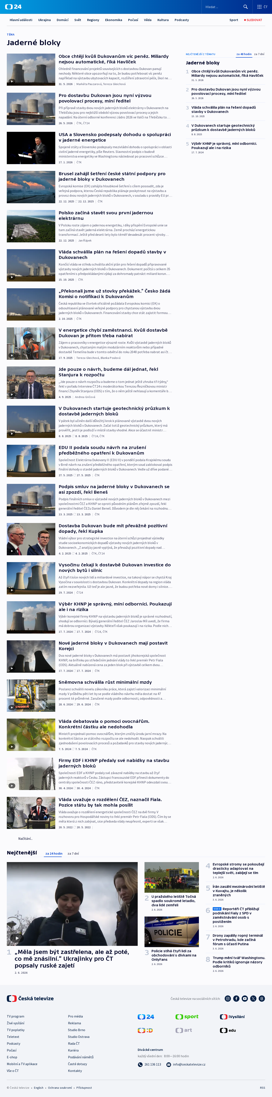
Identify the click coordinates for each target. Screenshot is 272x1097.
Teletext (13, 1036)
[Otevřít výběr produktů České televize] (262, 7)
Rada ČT (74, 1043)
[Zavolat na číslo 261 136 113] (149, 1064)
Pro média (75, 1016)
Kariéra (73, 1050)
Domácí (62, 20)
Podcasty (182, 20)
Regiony (93, 20)
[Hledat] (245, 7)
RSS (262, 1088)
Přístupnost (84, 1088)
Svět (77, 20)
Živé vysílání (15, 1023)
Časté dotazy (77, 1064)
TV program (15, 1016)
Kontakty (75, 1071)
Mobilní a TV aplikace (22, 1064)
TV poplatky (15, 1030)
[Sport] (234, 20)
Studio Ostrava (78, 1036)
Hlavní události (21, 20)
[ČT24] (13, 6)
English (38, 1088)
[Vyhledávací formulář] (227, 7)
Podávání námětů (81, 1057)
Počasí (133, 20)
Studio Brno (76, 1030)
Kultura (163, 20)
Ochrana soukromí (60, 1088)
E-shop (12, 1057)
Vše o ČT (13, 1071)
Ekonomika (113, 20)
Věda (148, 20)
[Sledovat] (253, 20)
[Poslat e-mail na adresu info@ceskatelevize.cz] (185, 1064)
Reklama (74, 1023)
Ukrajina (44, 20)
